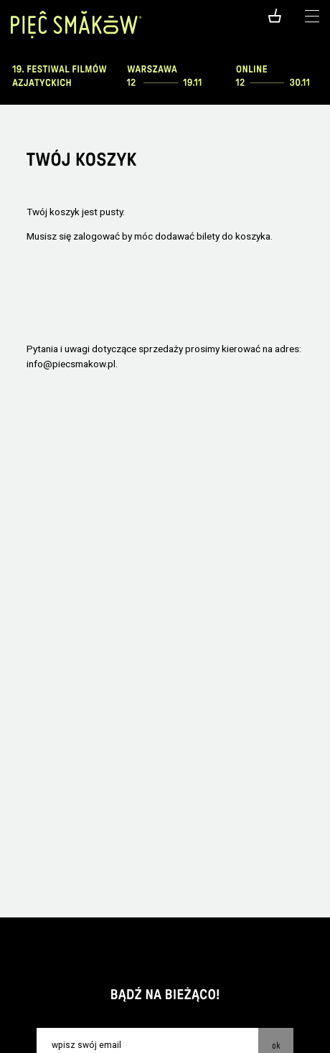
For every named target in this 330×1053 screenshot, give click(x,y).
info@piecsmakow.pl (71, 363)
